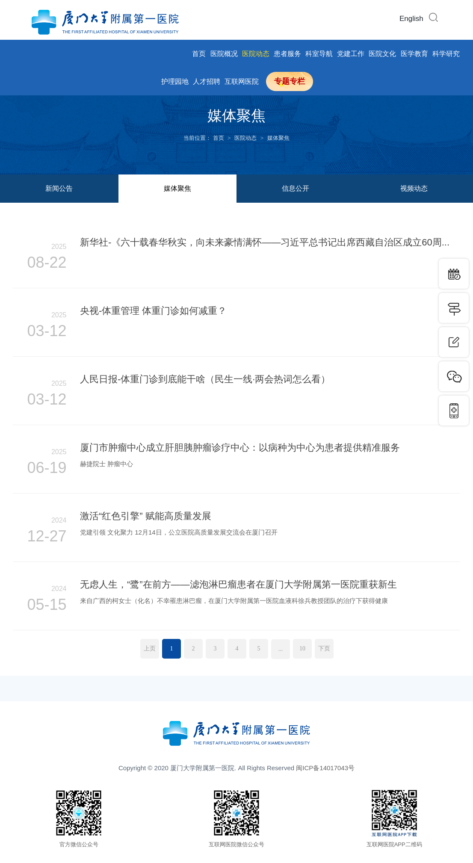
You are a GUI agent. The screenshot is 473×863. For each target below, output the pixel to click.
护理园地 (175, 81)
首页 (199, 53)
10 (302, 648)
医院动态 (255, 53)
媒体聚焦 (278, 138)
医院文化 (382, 53)
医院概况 (224, 53)
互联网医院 (242, 81)
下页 (324, 648)
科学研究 (446, 53)
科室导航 (319, 53)
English (411, 19)
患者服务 (287, 53)
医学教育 (414, 53)
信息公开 (295, 188)
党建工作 (350, 53)
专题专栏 (289, 81)
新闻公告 (59, 188)
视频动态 (414, 188)
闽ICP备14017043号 (325, 767)
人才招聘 (206, 81)
